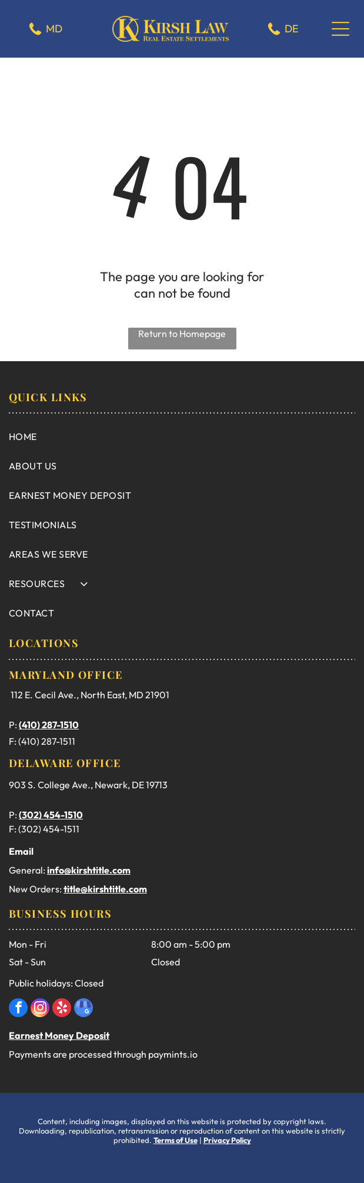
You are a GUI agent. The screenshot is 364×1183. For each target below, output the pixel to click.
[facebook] (18, 1009)
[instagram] (40, 1009)
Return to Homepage (182, 333)
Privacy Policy (227, 1140)
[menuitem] (182, 436)
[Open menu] (340, 29)
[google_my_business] (83, 1009)
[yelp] (61, 1009)
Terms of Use (175, 1140)
